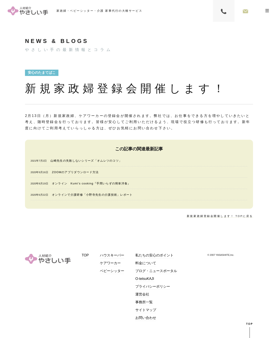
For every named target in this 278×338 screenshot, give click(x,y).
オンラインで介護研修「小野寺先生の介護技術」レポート (92, 194)
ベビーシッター (112, 271)
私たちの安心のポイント (154, 255)
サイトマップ (145, 310)
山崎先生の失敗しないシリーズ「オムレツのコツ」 (86, 160)
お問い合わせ (145, 318)
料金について (145, 263)
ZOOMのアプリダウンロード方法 (75, 172)
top (249, 330)
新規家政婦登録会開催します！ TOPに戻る (219, 216)
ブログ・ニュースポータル (156, 271)
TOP (85, 255)
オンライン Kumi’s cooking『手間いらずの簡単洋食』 (91, 183)
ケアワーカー (110, 263)
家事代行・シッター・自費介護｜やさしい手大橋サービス (28, 11)
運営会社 (142, 294)
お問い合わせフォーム (245, 11)
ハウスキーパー (112, 255)
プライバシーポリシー (152, 287)
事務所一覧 (144, 302)
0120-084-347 (224, 11)
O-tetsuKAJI (144, 279)
